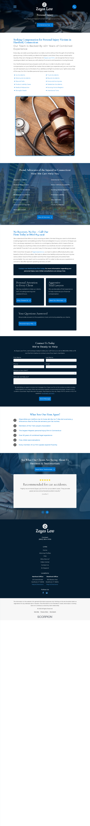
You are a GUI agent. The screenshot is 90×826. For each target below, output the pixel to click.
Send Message (45, 399)
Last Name (49, 357)
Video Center (45, 562)
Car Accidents (20, 75)
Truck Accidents (53, 75)
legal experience (38, 252)
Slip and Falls (20, 81)
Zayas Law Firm (49, 58)
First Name (17, 357)
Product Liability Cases (23, 84)
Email (48, 364)
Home (45, 550)
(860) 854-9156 (37, 234)
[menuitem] (36, 612)
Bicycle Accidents (53, 78)
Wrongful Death (21, 90)
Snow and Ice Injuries (54, 81)
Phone (15, 364)
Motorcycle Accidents (23, 78)
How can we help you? (21, 377)
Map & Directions (37, 584)
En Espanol (45, 568)
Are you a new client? (20, 370)
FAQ (45, 556)
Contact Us (45, 565)
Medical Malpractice (22, 87)
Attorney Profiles (45, 553)
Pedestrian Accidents (54, 84)
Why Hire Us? (45, 559)
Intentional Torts (53, 90)
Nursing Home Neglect (55, 87)
